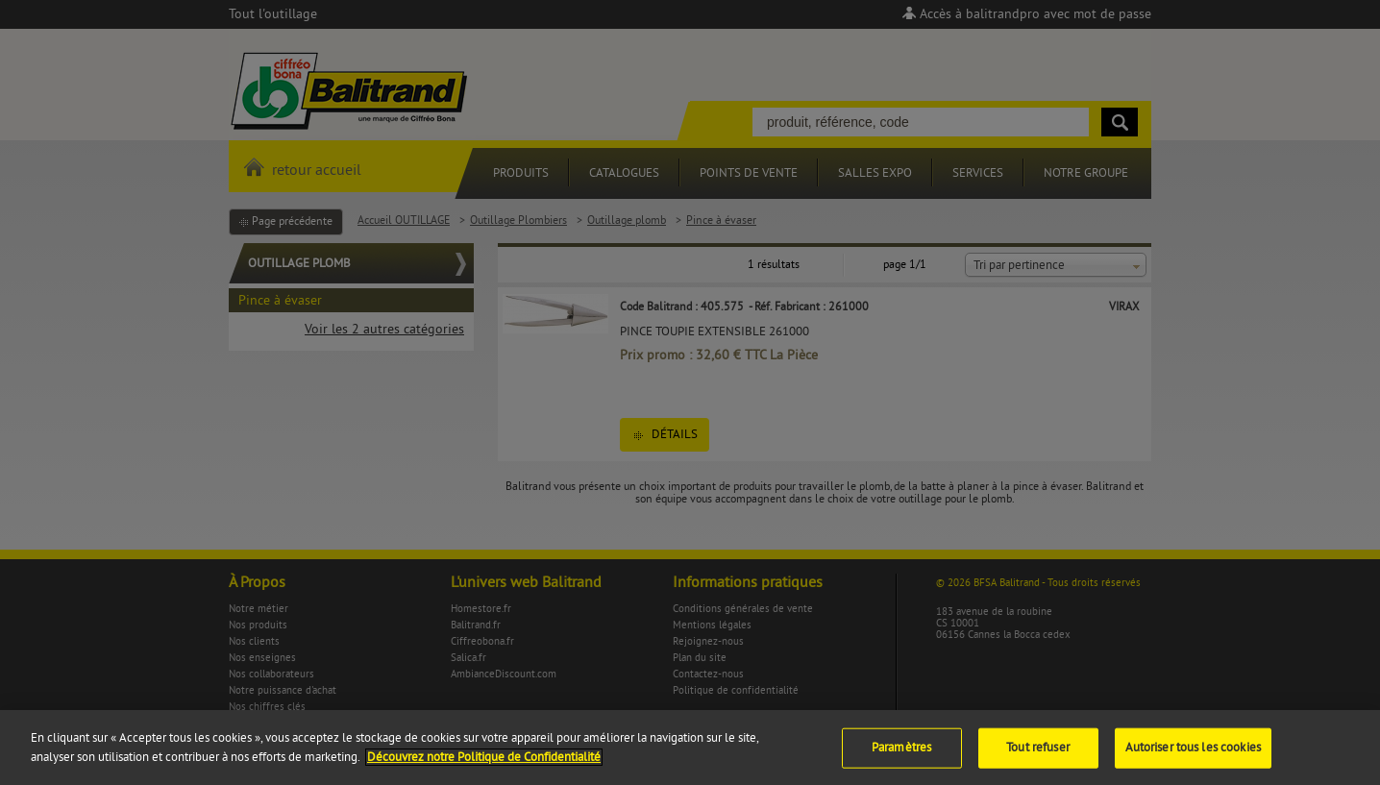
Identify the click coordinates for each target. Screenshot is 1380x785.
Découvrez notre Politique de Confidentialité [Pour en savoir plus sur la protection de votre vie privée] (484, 764)
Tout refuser (1038, 754)
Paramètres (901, 754)
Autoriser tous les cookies (1193, 754)
